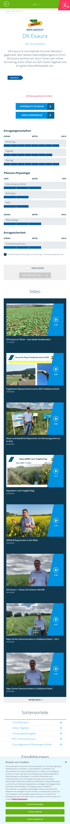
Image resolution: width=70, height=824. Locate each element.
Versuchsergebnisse (31, 115)
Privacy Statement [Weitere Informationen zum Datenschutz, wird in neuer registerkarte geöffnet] (19, 799)
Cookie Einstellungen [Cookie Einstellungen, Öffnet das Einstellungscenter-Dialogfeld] (35, 804)
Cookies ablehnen (35, 812)
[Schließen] (66, 762)
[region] (35, 791)
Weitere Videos (35, 700)
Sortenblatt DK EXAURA (32, 106)
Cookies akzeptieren (35, 819)
